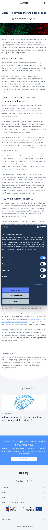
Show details (37, 284)
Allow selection (16, 296)
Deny (16, 301)
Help (31, 481)
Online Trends (24, 9)
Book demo (24, 458)
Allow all (15, 290)
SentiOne (26, 527)
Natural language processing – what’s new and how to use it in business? (22, 419)
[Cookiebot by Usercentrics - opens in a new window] (37, 227)
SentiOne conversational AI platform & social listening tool (24, 3)
